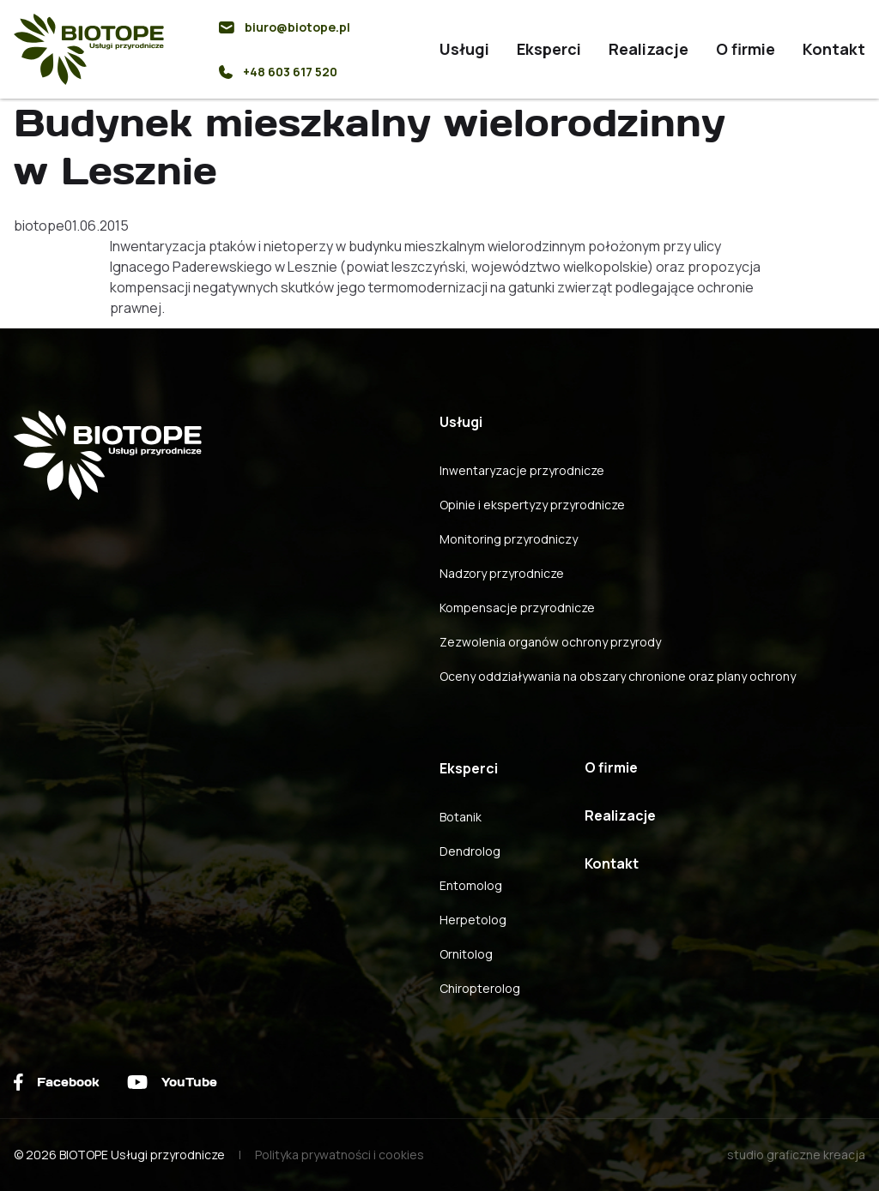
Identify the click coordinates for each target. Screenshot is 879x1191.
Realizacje (648, 49)
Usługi (464, 49)
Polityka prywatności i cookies (339, 1154)
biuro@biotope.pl (284, 27)
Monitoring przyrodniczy (509, 539)
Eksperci (549, 49)
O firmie (745, 49)
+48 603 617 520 (278, 71)
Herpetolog (473, 919)
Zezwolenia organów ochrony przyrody (550, 642)
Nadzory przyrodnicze (502, 573)
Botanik (461, 817)
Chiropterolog (480, 988)
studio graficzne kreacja (796, 1154)
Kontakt (834, 49)
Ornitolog (466, 954)
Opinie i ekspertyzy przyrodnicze (532, 504)
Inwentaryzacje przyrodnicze (522, 470)
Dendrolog (470, 851)
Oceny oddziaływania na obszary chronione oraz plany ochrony (618, 676)
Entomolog (471, 885)
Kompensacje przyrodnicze (517, 607)
